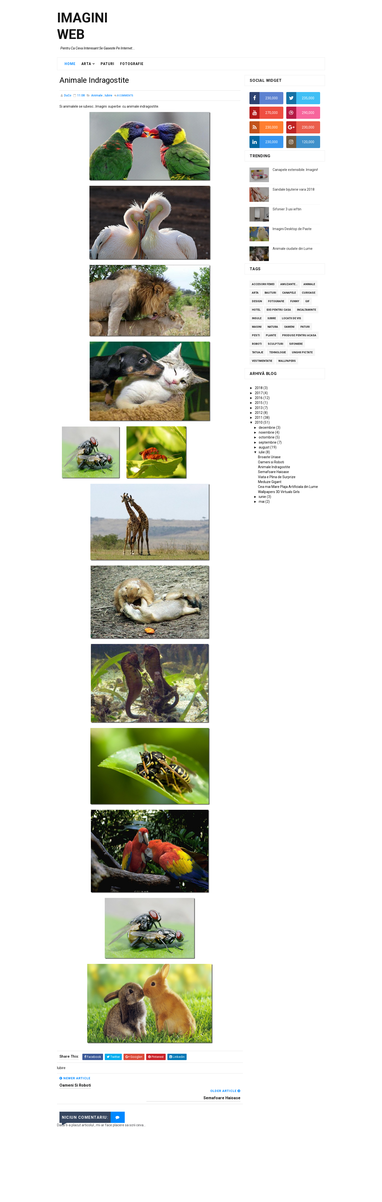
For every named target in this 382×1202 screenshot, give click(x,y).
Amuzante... (288, 284)
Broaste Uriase (269, 457)
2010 (259, 423)
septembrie (268, 443)
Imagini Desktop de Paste (292, 229)
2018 (259, 388)
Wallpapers (287, 361)
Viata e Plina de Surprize (277, 477)
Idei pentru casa (279, 310)
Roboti (257, 344)
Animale (97, 96)
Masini (256, 327)
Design (257, 301)
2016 (259, 398)
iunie (263, 497)
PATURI (107, 64)
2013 (259, 408)
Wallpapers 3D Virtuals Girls (279, 492)
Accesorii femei (263, 284)
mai (262, 502)
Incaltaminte (306, 310)
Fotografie (276, 301)
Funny (294, 301)
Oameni (289, 327)
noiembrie (267, 433)
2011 (259, 418)
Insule (256, 318)
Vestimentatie (262, 361)
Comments (125, 96)
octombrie (267, 437)
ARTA (86, 64)
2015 (259, 403)
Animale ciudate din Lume (293, 249)
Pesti (256, 335)
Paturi (305, 327)
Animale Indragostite (274, 467)
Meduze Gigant (269, 482)
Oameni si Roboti (271, 462)
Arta (255, 293)
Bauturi (270, 293)
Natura (272, 327)
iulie (262, 452)
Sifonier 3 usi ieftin (287, 209)
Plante (271, 335)
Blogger (224, 1196)
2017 (259, 393)
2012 (259, 413)
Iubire (108, 96)
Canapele (289, 293)
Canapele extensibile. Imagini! (295, 170)
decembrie (267, 428)
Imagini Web (82, 26)
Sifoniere (296, 344)
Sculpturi (275, 344)
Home (70, 64)
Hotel (256, 310)
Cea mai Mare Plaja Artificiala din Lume (288, 487)
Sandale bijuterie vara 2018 (294, 190)
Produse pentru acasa (299, 335)
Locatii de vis (291, 318)
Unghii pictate (302, 352)
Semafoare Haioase (273, 472)
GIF (307, 301)
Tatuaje (257, 352)
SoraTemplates (182, 1196)
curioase (308, 293)
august (264, 447)
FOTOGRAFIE (131, 64)
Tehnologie (277, 352)
